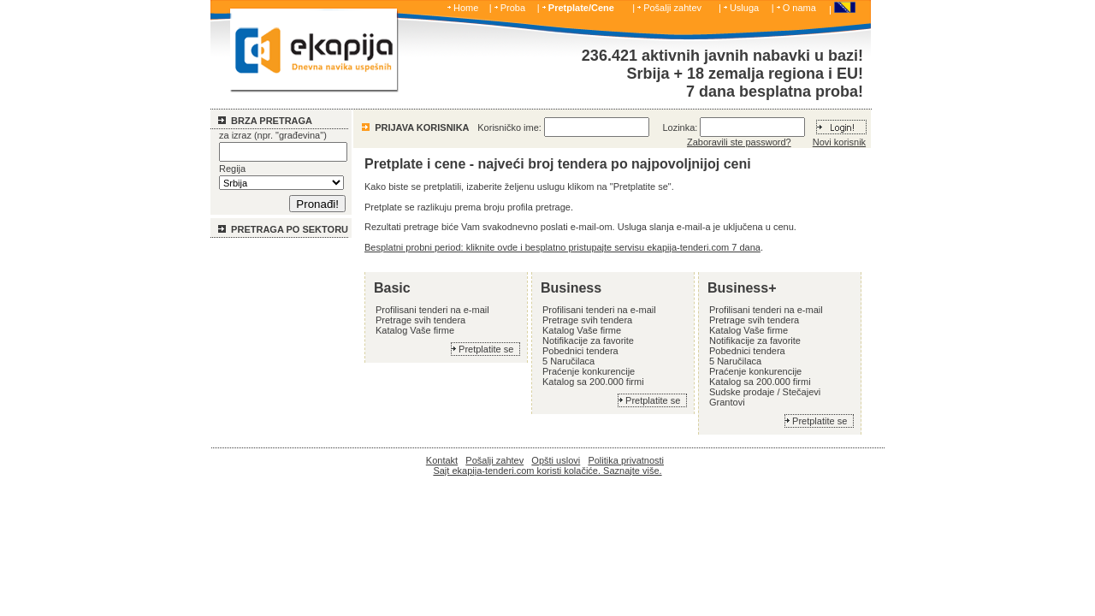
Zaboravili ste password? (739, 142)
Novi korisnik (839, 142)
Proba (512, 8)
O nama (799, 8)
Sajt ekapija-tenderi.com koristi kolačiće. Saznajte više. (547, 470)
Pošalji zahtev (672, 8)
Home (465, 8)
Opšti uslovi (555, 460)
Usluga (744, 8)
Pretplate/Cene (581, 8)
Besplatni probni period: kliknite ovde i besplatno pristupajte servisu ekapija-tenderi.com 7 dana (562, 247)
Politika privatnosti (626, 460)
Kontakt (442, 460)
